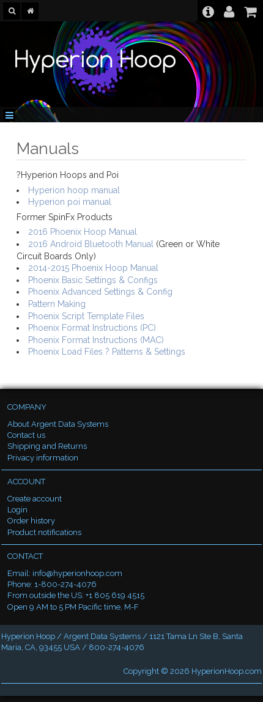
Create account (34, 498)
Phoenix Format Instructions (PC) (92, 328)
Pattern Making (57, 304)
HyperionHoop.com (226, 671)
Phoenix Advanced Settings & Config (100, 292)
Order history (31, 520)
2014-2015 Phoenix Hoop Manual (93, 268)
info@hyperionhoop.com (77, 573)
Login (17, 509)
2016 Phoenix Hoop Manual (82, 232)
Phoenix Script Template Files (86, 316)
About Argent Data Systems (57, 424)
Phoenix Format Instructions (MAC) (96, 340)
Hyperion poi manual (69, 202)
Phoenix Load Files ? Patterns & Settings (106, 352)
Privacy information (42, 457)
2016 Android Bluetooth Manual (91, 244)
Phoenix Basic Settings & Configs (93, 280)
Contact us (26, 435)
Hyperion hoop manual (74, 190)
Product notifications (44, 532)
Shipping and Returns (47, 446)
